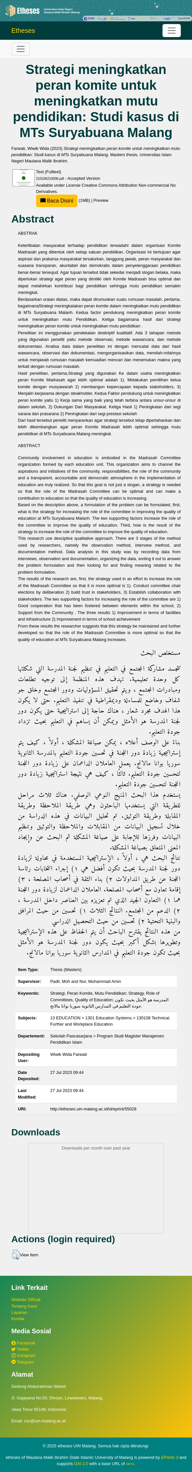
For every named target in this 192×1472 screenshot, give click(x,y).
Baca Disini (56, 200)
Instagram (23, 1355)
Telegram (22, 1362)
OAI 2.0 (81, 1463)
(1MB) (63, 200)
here (130, 1463)
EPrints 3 (169, 1457)
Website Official (25, 1299)
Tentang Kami (24, 1306)
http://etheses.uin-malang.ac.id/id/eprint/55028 (93, 1108)
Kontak (18, 1318)
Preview (101, 200)
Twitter (20, 1349)
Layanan (19, 1312)
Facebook (23, 1343)
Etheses (23, 30)
